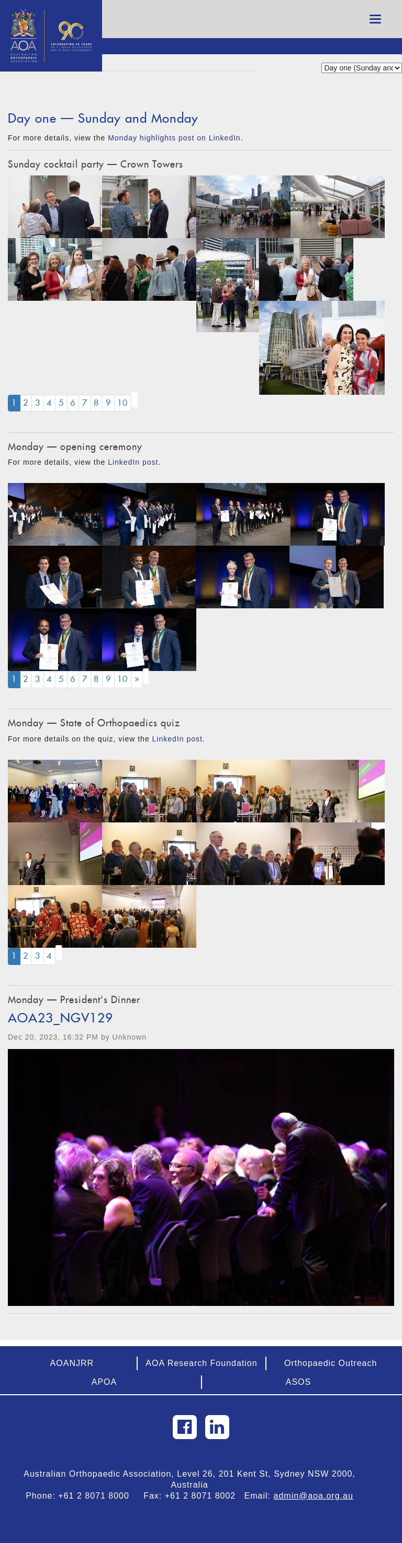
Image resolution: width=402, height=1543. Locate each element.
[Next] (137, 679)
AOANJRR (72, 1363)
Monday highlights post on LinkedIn (174, 138)
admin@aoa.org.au (313, 1495)
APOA (104, 1381)
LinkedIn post (133, 462)
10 (122, 402)
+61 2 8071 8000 (98, 1495)
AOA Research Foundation (201, 1363)
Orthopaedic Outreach (330, 1363)
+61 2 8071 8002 (204, 1495)
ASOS (298, 1381)
